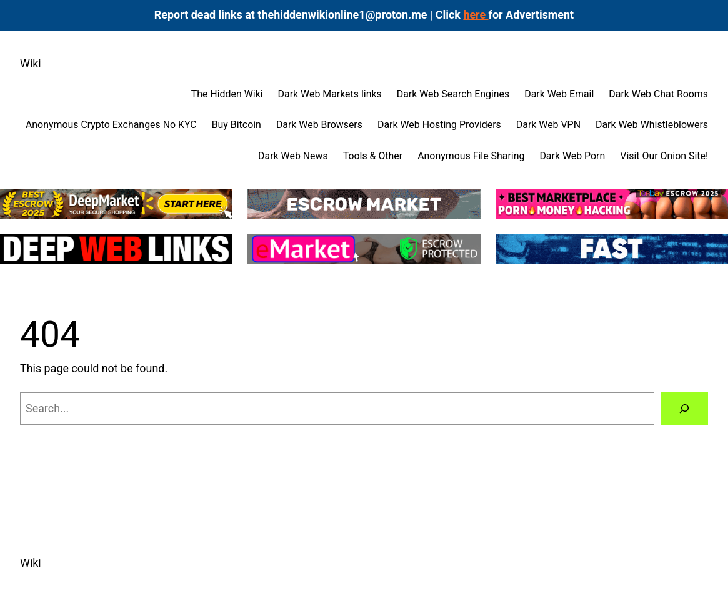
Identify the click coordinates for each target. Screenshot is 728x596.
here (475, 14)
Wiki (30, 63)
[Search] (684, 408)
